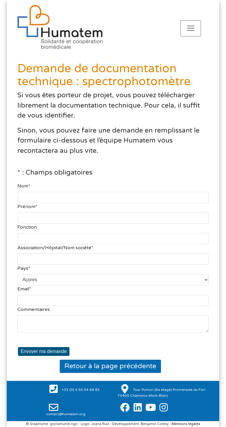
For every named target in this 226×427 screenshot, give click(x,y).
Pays (22, 268)
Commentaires (33, 309)
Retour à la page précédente (110, 366)
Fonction (27, 227)
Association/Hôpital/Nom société (54, 248)
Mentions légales (186, 424)
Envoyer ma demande (44, 351)
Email (23, 289)
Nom (22, 186)
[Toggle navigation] (190, 28)
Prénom (26, 207)
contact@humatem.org (65, 414)
